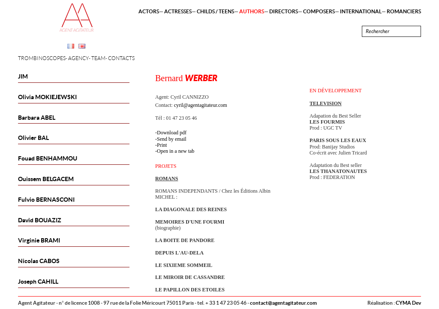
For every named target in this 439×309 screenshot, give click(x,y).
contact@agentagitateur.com (283, 303)
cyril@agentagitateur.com (200, 105)
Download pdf (171, 133)
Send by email (171, 139)
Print (162, 145)
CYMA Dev (408, 303)
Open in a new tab (175, 151)
